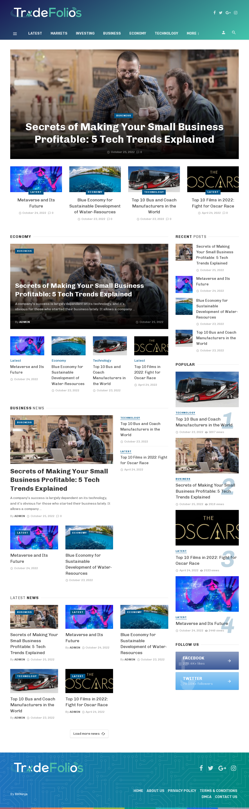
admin (24, 322)
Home (138, 791)
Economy (137, 33)
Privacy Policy (182, 791)
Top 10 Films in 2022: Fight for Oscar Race (213, 203)
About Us (155, 791)
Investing (85, 33)
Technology (166, 33)
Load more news (89, 734)
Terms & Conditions (218, 791)
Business (112, 33)
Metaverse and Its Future (36, 203)
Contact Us (226, 797)
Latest (35, 33)
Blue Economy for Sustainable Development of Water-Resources (95, 206)
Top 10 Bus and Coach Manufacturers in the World (154, 206)
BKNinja (21, 794)
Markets (59, 33)
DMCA (207, 797)
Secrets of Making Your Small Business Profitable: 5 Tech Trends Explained (124, 133)
